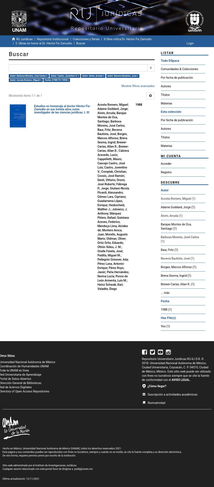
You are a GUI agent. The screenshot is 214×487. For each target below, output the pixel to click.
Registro (166, 172)
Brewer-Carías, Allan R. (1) (178, 284)
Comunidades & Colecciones (179, 69)
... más (165, 292)
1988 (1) (166, 309)
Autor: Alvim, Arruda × (93, 76)
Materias (166, 103)
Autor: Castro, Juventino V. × (65, 76)
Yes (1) (165, 326)
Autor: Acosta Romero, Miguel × (25, 80)
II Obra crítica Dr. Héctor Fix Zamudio (128, 39)
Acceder (166, 163)
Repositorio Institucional (53, 39)
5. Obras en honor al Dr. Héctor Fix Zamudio (43, 43)
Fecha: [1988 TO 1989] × (57, 80)
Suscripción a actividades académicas (170, 394)
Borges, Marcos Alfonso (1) (178, 267)
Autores (166, 86)
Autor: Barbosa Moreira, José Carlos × (28, 76)
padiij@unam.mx (83, 469)
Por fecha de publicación (177, 77)
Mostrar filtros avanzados (138, 86)
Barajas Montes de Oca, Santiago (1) (176, 226)
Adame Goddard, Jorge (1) (178, 207)
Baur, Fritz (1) (169, 250)
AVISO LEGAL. (181, 380)
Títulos (165, 94)
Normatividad (154, 403)
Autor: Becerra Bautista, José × (122, 76)
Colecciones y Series (86, 39)
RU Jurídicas (24, 39)
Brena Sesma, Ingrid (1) (176, 275)
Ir (151, 67)
